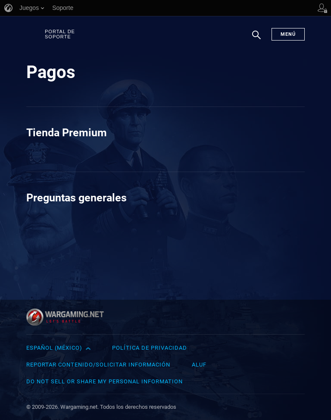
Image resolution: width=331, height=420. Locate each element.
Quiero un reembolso (220, 152)
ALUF (199, 364)
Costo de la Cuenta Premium (88, 152)
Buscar (256, 39)
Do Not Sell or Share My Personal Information (104, 381)
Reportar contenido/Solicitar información (98, 364)
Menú (288, 34)
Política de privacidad (149, 348)
